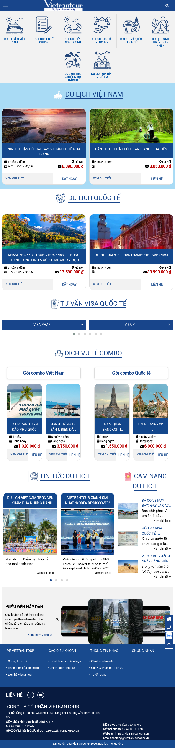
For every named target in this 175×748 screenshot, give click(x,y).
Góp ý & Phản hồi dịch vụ (107, 667)
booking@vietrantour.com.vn (130, 738)
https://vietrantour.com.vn (132, 733)
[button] (5, 5)
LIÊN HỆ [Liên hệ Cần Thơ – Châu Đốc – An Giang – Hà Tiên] (157, 179)
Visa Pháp (42, 325)
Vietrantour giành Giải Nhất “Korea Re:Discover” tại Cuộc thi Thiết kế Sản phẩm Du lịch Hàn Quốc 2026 (87, 501)
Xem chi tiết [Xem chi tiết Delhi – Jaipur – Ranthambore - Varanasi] (102, 284)
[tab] (74, 334)
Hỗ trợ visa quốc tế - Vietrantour (153, 531)
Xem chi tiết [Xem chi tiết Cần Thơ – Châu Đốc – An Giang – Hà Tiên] (102, 178)
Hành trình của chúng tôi (23, 667)
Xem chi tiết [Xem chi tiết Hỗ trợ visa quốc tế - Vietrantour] (161, 548)
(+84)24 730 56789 (129, 724)
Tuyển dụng (98, 674)
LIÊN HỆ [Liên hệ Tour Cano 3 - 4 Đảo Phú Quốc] (36, 455)
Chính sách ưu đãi (102, 661)
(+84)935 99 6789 (133, 729)
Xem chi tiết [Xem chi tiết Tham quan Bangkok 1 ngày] (107, 454)
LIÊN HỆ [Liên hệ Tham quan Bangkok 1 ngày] (123, 455)
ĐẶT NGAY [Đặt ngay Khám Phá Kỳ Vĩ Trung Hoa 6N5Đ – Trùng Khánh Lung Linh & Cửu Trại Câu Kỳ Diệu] (69, 284)
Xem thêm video (38, 634)
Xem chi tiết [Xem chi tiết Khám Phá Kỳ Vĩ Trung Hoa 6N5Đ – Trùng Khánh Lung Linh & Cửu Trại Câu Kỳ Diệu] (14, 284)
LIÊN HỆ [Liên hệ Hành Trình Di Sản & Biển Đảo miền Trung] (74, 455)
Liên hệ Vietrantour (20, 674)
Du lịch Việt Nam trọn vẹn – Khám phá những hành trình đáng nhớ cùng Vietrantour (30, 501)
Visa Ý (130, 325)
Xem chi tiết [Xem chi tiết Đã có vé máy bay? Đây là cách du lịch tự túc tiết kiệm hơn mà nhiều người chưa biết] (161, 520)
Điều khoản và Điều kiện (65, 661)
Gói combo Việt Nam (43, 373)
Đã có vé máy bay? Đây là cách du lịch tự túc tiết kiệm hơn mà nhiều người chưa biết (157, 503)
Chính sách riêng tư (62, 667)
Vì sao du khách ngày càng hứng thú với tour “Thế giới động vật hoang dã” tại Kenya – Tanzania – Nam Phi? (156, 559)
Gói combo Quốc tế (131, 373)
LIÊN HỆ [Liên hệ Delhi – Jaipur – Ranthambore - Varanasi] (157, 284)
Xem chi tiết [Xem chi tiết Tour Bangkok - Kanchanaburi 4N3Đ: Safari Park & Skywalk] (146, 454)
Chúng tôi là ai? (17, 661)
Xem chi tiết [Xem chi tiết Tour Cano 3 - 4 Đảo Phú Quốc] (19, 454)
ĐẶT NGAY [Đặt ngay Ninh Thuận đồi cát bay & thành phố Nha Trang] (69, 179)
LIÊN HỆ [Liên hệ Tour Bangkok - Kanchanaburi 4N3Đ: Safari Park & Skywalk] (162, 455)
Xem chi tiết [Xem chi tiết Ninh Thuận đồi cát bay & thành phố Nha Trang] (14, 178)
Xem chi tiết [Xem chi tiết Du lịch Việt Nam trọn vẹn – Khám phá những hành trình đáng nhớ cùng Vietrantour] (44, 573)
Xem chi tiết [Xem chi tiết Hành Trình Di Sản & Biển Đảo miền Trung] (58, 454)
